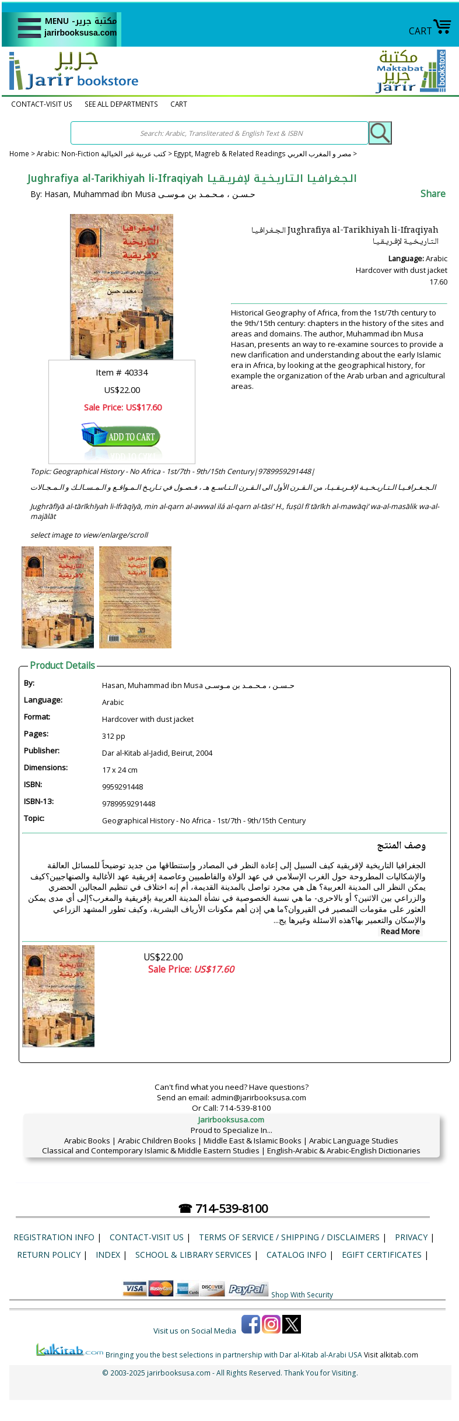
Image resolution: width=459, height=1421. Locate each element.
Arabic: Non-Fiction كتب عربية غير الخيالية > (105, 153)
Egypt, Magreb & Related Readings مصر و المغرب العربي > (265, 153)
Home (19, 153)
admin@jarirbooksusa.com (258, 1097)
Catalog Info (297, 1254)
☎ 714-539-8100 (223, 1208)
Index (108, 1254)
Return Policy (48, 1254)
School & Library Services (193, 1254)
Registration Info (53, 1237)
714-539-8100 (245, 1108)
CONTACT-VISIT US (41, 104)
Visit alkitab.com (391, 1354)
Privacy (411, 1237)
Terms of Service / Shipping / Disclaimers (289, 1237)
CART (430, 30)
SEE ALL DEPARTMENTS (121, 104)
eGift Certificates (382, 1254)
